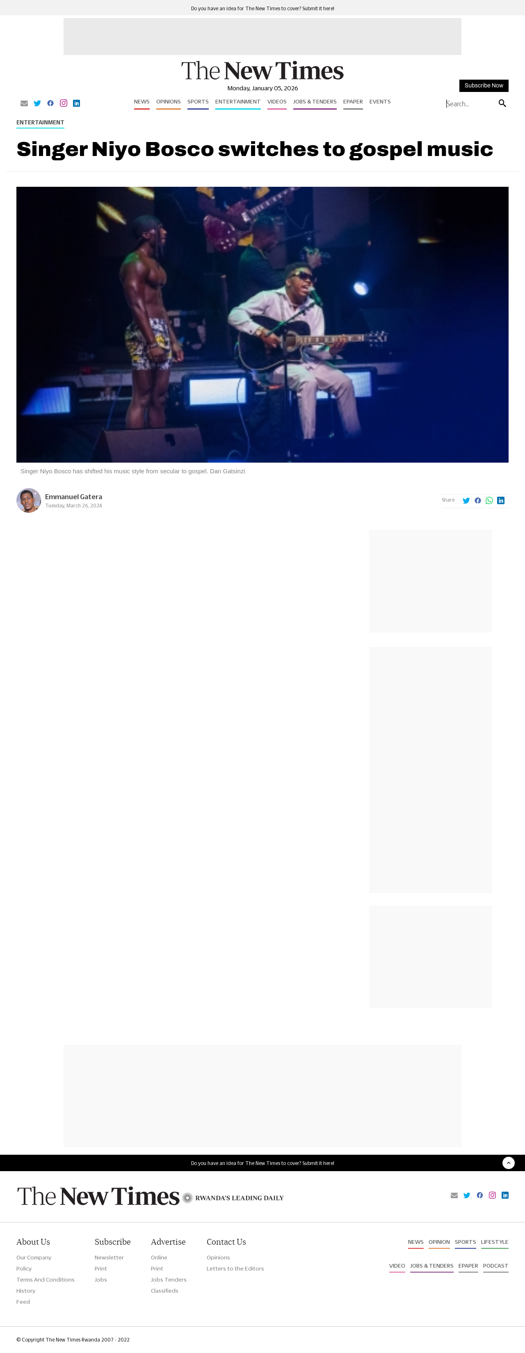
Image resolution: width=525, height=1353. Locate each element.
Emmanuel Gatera (73, 496)
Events (380, 101)
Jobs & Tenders (315, 101)
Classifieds (164, 1290)
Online (159, 1257)
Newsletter (109, 1257)
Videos (277, 101)
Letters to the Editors (235, 1268)
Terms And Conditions (45, 1279)
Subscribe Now (484, 86)
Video (397, 1265)
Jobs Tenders (169, 1279)
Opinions (168, 101)
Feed (23, 1301)
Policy (24, 1268)
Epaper (353, 101)
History (25, 1290)
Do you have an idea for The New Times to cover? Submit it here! (262, 8)
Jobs (101, 1279)
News (142, 101)
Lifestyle (495, 1241)
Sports (198, 101)
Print (101, 1268)
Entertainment (238, 101)
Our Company (33, 1257)
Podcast (496, 1265)
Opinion (439, 1241)
